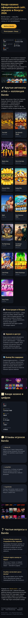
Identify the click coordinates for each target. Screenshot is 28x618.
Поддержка (20, 609)
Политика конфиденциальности (9, 608)
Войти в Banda (9, 26)
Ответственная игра (10, 609)
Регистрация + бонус (11, 31)
